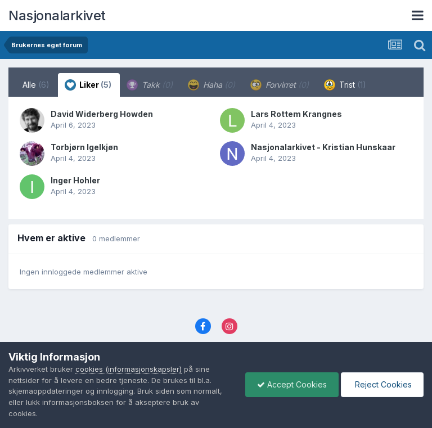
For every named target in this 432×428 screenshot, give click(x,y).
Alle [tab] (36, 84)
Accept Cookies (292, 384)
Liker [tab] (88, 85)
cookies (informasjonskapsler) (128, 368)
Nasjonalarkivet (57, 15)
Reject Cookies (382, 384)
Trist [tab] (345, 85)
